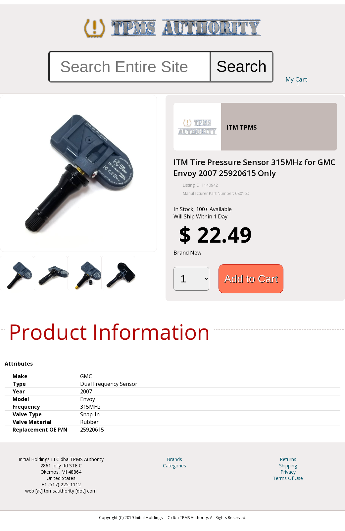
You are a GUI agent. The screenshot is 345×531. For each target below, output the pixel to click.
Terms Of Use (288, 478)
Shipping (288, 465)
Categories (174, 465)
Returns (288, 459)
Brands (174, 459)
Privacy (288, 472)
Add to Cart (251, 279)
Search (241, 66)
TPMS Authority (172, 28)
